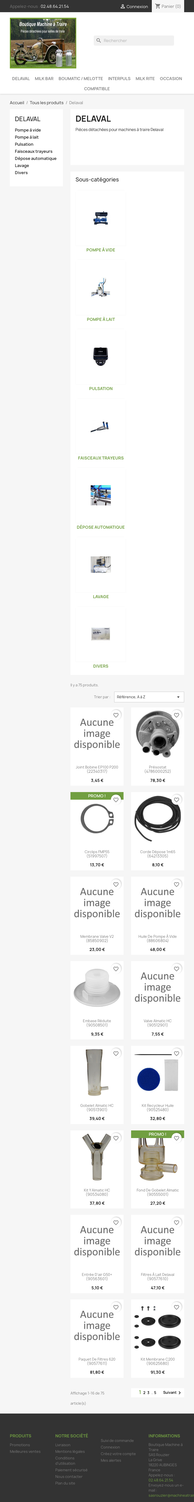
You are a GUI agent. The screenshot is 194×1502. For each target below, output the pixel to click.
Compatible (97, 88)
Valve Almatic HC (158, 1020)
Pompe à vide (28, 130)
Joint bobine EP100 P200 (97, 767)
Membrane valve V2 (97, 936)
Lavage (22, 165)
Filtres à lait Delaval (157, 1274)
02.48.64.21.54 (55, 6)
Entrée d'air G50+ (97, 1274)
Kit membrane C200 (158, 1359)
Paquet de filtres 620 (97, 1359)
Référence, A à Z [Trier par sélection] (149, 697)
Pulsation (24, 144)
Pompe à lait (27, 137)
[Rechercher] (134, 40)
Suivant (173, 1393)
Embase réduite (97, 1020)
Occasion (171, 78)
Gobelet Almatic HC (97, 1105)
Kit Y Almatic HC (97, 1190)
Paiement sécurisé (71, 1470)
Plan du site (65, 1483)
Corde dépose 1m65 (157, 851)
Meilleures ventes (25, 1451)
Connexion (110, 1447)
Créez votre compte (118, 1453)
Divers (21, 172)
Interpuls (119, 78)
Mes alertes (111, 1460)
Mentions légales (70, 1451)
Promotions (20, 1444)
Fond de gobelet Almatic (158, 1190)
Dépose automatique (36, 158)
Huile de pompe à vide (157, 936)
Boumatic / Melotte (81, 78)
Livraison (62, 1444)
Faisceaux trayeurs (34, 151)
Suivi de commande (117, 1440)
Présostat (157, 767)
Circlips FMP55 (97, 851)
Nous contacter (69, 1476)
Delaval (21, 78)
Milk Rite (145, 78)
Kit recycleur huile (158, 1105)
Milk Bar (44, 78)
